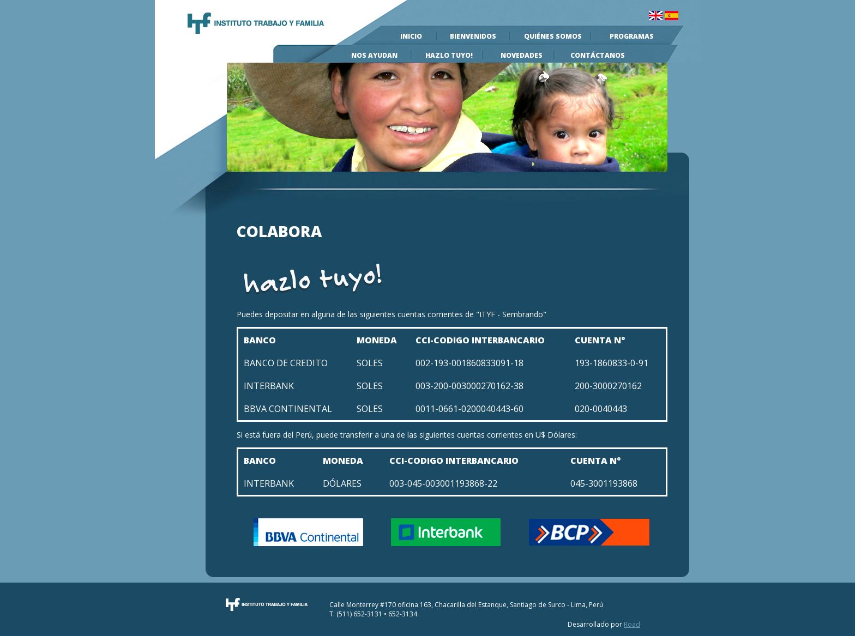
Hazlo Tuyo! (449, 55)
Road (632, 624)
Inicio (411, 36)
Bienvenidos (473, 36)
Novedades (522, 55)
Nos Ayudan (374, 55)
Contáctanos (597, 55)
